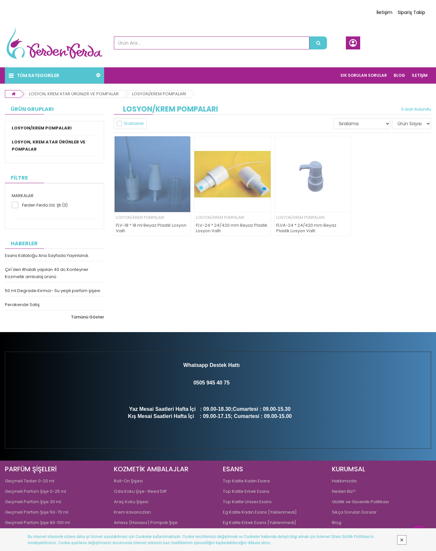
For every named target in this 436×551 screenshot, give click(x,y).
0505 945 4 (206, 382)
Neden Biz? (344, 491)
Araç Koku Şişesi (131, 502)
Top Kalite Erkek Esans (246, 491)
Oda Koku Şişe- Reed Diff (140, 491)
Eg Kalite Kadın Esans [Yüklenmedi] (260, 512)
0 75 (224, 382)
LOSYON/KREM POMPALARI (159, 94)
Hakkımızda (344, 481)
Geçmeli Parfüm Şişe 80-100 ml (37, 522)
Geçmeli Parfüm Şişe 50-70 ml (36, 512)
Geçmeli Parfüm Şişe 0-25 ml (35, 491)
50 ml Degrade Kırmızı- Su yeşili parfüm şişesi (52, 291)
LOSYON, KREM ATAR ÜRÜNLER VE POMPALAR (74, 94)
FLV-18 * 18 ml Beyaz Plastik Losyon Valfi (151, 228)
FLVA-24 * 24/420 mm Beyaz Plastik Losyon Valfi (306, 228)
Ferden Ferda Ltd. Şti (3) (45, 205)
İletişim (384, 12)
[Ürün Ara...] (318, 42)
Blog (336, 522)
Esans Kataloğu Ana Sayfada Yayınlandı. (47, 255)
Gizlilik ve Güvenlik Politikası (360, 502)
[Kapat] (402, 540)
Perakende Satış (22, 305)
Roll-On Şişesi (128, 481)
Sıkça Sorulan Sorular (354, 512)
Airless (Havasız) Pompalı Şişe (146, 522)
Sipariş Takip (411, 12)
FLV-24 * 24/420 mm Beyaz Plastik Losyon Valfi (231, 228)
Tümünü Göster (87, 317)
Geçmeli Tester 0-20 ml (29, 481)
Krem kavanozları (132, 512)
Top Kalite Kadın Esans (246, 481)
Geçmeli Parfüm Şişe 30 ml (33, 502)
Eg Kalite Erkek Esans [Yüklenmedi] (259, 522)
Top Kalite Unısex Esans (247, 502)
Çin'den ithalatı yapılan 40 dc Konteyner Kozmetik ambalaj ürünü (47, 273)
